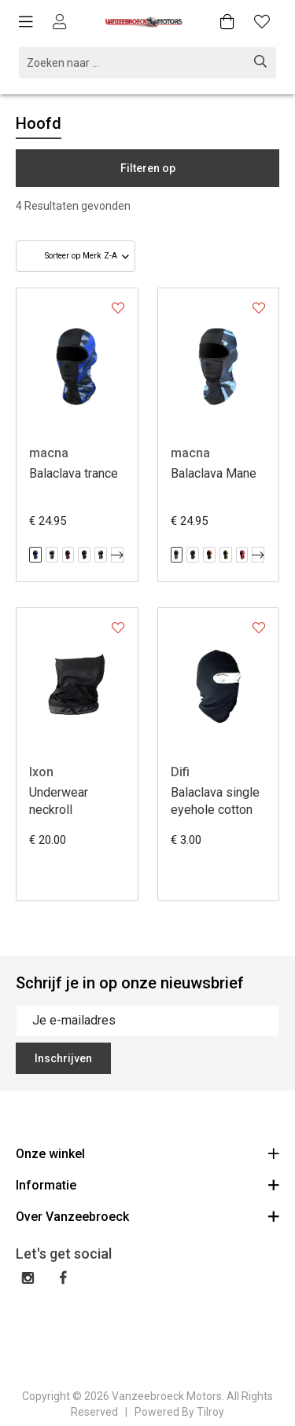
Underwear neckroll (58, 801)
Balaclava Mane (213, 473)
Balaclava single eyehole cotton (215, 801)
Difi (180, 771)
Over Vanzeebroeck (147, 1216)
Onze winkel (147, 1153)
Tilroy (210, 1412)
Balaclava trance (73, 473)
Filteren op (147, 168)
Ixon (41, 771)
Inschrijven (63, 1058)
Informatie (147, 1184)
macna (48, 452)
